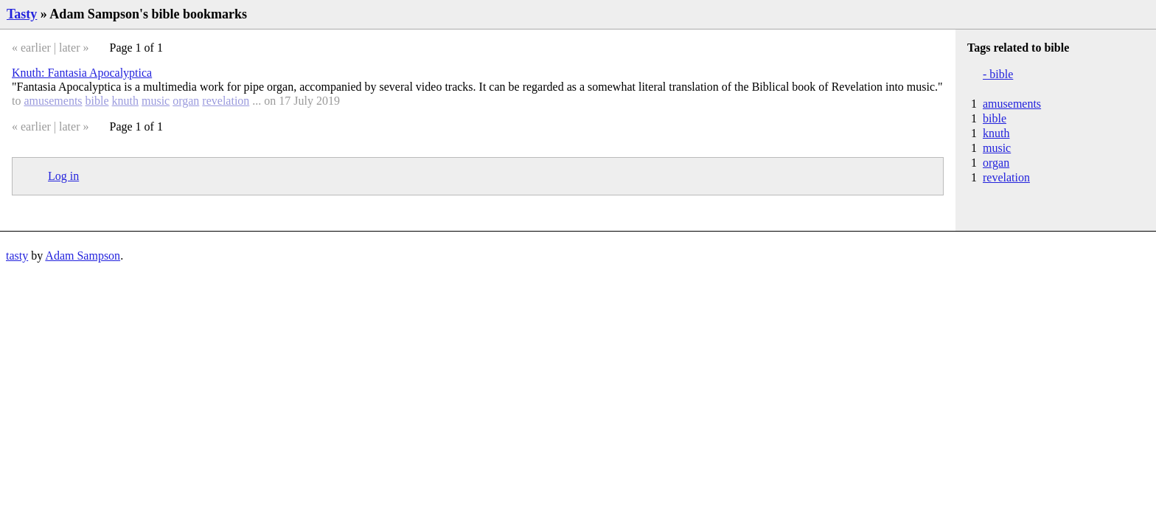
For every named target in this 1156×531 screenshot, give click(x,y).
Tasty (22, 14)
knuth (125, 100)
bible (97, 100)
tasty (17, 255)
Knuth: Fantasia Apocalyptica (82, 72)
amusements (53, 100)
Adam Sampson (82, 255)
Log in (63, 176)
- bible (998, 74)
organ (186, 100)
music (156, 100)
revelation (225, 100)
